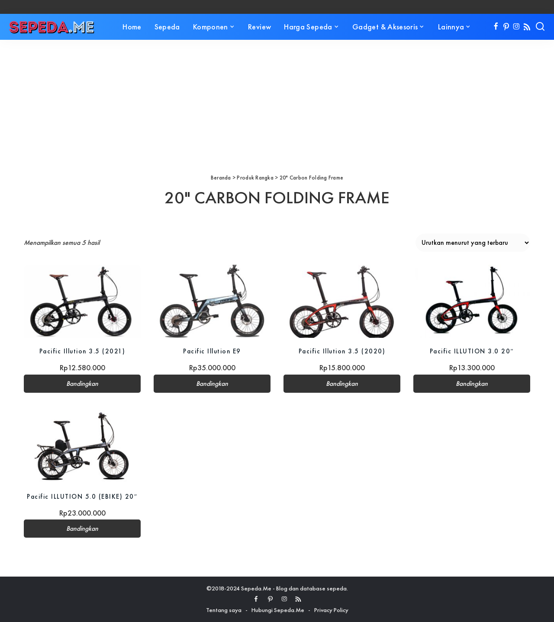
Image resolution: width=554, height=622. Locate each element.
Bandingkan (82, 383)
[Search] (540, 27)
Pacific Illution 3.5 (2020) (342, 351)
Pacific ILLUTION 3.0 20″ (472, 351)
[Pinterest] (506, 27)
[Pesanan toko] (473, 243)
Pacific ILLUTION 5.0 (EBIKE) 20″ (82, 496)
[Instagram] (516, 27)
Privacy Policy (331, 610)
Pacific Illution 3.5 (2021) (82, 351)
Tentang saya (224, 610)
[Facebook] (495, 27)
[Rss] (527, 27)
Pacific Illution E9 (212, 351)
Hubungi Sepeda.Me (277, 610)
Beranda (221, 177)
